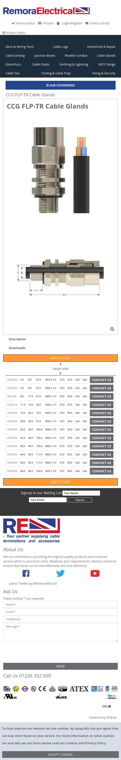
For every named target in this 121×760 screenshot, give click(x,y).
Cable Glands (106, 55)
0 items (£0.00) (97, 23)
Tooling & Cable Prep (56, 73)
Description (17, 339)
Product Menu (14, 33)
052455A (12, 437)
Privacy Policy (95, 743)
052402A (12, 412)
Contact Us (101, 380)
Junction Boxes (44, 55)
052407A (12, 471)
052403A (12, 421)
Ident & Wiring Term (20, 47)
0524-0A (12, 396)
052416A (12, 379)
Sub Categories (60, 85)
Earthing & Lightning (74, 64)
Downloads (17, 348)
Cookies (72, 743)
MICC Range (107, 64)
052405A (12, 446)
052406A (12, 462)
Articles (46, 23)
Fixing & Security (103, 73)
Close (60, 38)
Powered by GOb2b (102, 717)
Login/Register (70, 23)
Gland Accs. (14, 64)
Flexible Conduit (76, 55)
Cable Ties (13, 73)
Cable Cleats (40, 64)
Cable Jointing (15, 55)
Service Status (24, 23)
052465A (12, 454)
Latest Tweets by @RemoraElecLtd (33, 583)
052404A (12, 429)
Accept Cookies (60, 754)
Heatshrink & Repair (101, 47)
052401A (12, 404)
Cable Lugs (60, 47)
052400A (12, 388)
